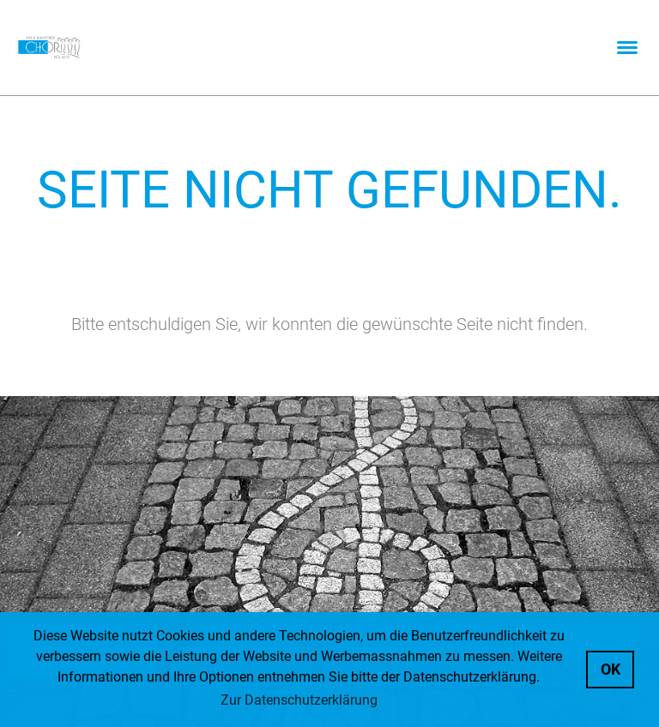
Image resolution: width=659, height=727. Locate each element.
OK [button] (610, 669)
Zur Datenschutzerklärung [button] (299, 700)
